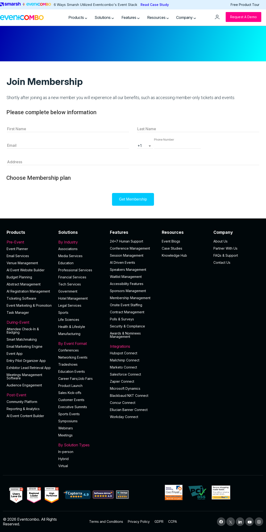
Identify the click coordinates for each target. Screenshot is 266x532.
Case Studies (172, 248)
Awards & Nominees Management (125, 335)
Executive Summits (72, 407)
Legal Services (69, 305)
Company (186, 17)
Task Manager (18, 312)
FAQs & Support (225, 255)
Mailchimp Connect (124, 360)
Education (66, 263)
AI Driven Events (122, 262)
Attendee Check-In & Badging (23, 330)
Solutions (104, 17)
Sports (63, 312)
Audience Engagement (24, 385)
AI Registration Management (28, 291)
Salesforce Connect (125, 374)
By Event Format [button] (81, 343)
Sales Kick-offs (69, 393)
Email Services (18, 256)
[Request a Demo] (243, 17)
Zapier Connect (122, 381)
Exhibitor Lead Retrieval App (29, 368)
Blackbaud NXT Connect (129, 396)
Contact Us (221, 262)
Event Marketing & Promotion (29, 305)
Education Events (71, 371)
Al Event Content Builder (25, 416)
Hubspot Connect (123, 353)
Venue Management (22, 263)
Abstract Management (24, 284)
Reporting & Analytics (23, 409)
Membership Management (130, 298)
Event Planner (17, 249)
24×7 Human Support (126, 241)
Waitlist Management (126, 277)
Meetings (65, 435)
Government (67, 291)
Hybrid (63, 459)
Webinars (65, 428)
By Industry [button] (81, 242)
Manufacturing (69, 334)
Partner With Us (225, 248)
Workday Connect (124, 417)
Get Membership (133, 199)
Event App (15, 354)
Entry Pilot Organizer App (26, 361)
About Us (220, 241)
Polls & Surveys (122, 319)
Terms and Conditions (106, 521)
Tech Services (69, 284)
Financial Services (72, 277)
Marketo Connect (123, 367)
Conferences (68, 350)
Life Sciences (68, 320)
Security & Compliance (127, 326)
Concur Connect (122, 403)
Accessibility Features (126, 284)
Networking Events (72, 357)
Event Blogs (171, 241)
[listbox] (145, 145)
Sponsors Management (128, 291)
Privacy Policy (139, 521)
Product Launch (70, 386)
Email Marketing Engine (24, 346)
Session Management (126, 255)
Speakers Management (128, 270)
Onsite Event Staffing (126, 305)
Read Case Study (155, 5)
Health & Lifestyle (71, 327)
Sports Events (69, 414)
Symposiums (68, 421)
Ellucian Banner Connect (129, 410)
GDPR (158, 521)
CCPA (172, 521)
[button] (177, 145)
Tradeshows (68, 364)
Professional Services (75, 270)
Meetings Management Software (24, 376)
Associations (68, 249)
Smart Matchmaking (22, 339)
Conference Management (130, 248)
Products (77, 17)
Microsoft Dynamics (125, 388)
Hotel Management (73, 298)
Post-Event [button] (30, 395)
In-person (65, 452)
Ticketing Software (21, 298)
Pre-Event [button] (30, 242)
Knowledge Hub (174, 255)
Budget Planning (19, 277)
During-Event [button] (30, 322)
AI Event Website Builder (26, 270)
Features (130, 17)
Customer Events (71, 400)
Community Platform (22, 402)
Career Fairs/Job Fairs (75, 379)
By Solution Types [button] (81, 445)
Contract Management (127, 312)
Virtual (63, 466)
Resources (158, 17)
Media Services (70, 256)
